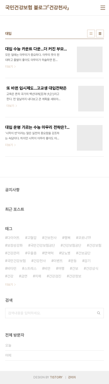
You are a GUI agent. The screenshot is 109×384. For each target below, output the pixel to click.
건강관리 (13, 253)
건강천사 (39, 261)
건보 (75, 268)
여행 (61, 268)
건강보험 (95, 245)
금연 (24, 276)
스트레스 (30, 268)
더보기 (9, 284)
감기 (87, 261)
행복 (67, 238)
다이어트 (13, 238)
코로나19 (84, 238)
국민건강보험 (16, 261)
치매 (38, 276)
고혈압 (32, 238)
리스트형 (100, 33)
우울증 (32, 253)
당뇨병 (65, 253)
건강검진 (55, 276)
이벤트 (58, 261)
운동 (73, 261)
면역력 (48, 253)
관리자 (72, 377)
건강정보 (75, 276)
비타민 (11, 268)
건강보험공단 (72, 245)
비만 (47, 268)
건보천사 (50, 238)
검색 (99, 313)
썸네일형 (91, 33)
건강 (10, 276)
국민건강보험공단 (42, 245)
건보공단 (84, 253)
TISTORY (56, 377)
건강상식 (92, 268)
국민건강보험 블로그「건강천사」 (37, 7)
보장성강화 (15, 245)
